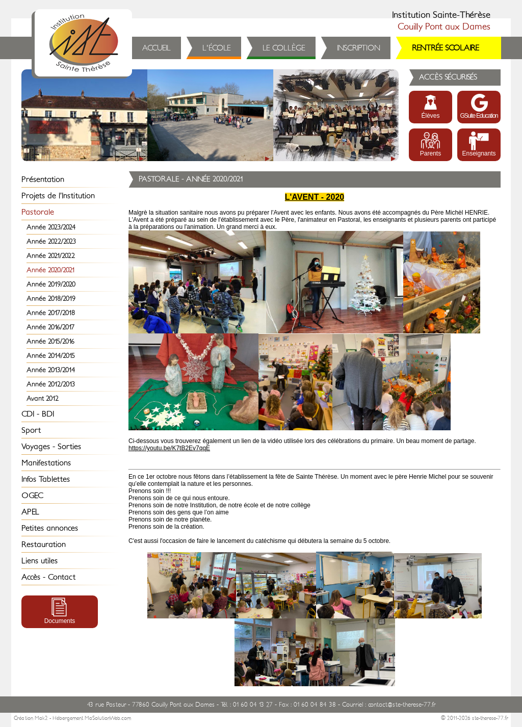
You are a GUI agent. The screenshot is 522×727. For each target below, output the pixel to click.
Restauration (43, 544)
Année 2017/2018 (51, 312)
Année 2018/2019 (51, 298)
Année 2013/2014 (51, 370)
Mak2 (41, 718)
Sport (31, 430)
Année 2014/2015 (51, 355)
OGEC (32, 495)
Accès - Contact (48, 577)
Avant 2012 (43, 398)
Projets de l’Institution (58, 196)
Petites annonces (49, 528)
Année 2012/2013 (51, 384)
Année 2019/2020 (51, 284)
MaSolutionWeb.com (108, 718)
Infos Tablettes (45, 479)
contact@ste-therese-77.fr (401, 704)
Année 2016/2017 (50, 327)
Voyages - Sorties (51, 447)
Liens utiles (39, 561)
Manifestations (46, 463)
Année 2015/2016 (50, 341)
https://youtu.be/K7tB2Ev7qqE (169, 448)
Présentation (42, 179)
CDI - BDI (37, 414)
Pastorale (37, 212)
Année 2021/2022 (51, 255)
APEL (30, 512)
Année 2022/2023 (51, 241)
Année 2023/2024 (51, 227)
